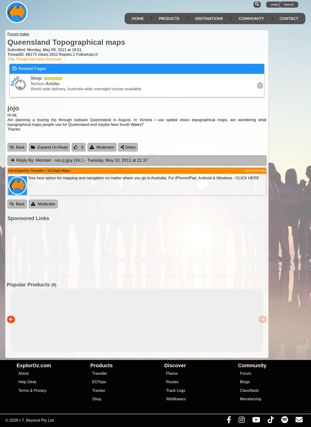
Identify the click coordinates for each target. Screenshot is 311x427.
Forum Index (18, 34)
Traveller (99, 373)
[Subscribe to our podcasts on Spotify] (284, 421)
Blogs (245, 382)
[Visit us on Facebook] (229, 421)
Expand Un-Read (49, 147)
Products (169, 18)
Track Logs (175, 390)
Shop (96, 399)
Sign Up (289, 4)
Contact (289, 18)
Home (138, 18)
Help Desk (27, 382)
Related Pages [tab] (29, 68)
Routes (172, 382)
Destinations (209, 18)
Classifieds (249, 390)
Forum (245, 373)
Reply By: (25, 160)
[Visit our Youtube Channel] (256, 421)
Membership (250, 399)
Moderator (102, 147)
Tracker (98, 390)
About (23, 373)
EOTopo (99, 382)
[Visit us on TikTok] (270, 421)
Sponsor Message (255, 170)
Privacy (40, 390)
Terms (23, 390)
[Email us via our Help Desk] (299, 421)
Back (17, 147)
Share (128, 147)
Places (172, 373)
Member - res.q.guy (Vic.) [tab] (79, 160)
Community (251, 18)
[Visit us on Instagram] (241, 421)
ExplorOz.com (33, 365)
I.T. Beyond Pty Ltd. (37, 420)
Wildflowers (176, 399)
